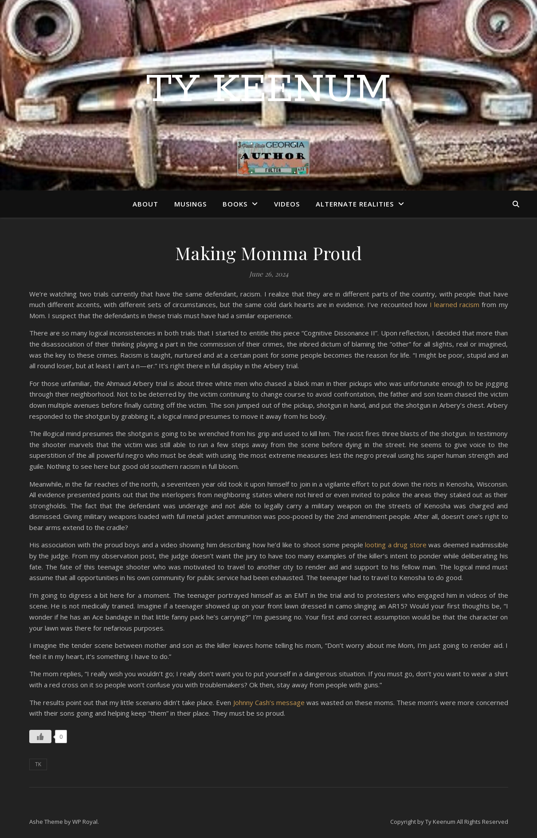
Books (235, 203)
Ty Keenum (268, 90)
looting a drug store (396, 544)
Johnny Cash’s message (269, 702)
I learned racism (454, 304)
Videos (287, 203)
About (145, 203)
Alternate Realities (355, 203)
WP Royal (85, 822)
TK (38, 764)
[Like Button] (40, 736)
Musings (190, 203)
